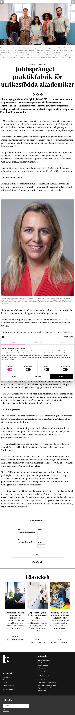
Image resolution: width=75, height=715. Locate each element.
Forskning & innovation (44, 660)
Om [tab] (62, 342)
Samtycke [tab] (13, 342)
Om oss (5, 680)
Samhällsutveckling (43, 665)
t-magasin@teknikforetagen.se (49, 685)
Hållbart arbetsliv (42, 668)
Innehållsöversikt (7, 677)
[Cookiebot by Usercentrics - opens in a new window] (65, 337)
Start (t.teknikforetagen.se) (50, 688)
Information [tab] (37, 342)
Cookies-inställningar (8, 685)
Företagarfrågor (42, 671)
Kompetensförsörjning (43, 663)
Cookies (5, 682)
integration (42, 537)
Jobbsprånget (66, 130)
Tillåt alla (61, 376)
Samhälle (41, 546)
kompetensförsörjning (46, 533)
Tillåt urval (37, 376)
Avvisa (14, 376)
